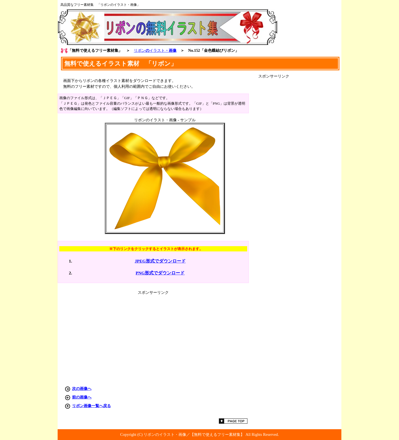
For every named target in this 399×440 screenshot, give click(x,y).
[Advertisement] (299, 162)
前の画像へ (81, 397)
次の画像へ (81, 388)
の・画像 (155, 50)
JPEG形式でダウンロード (160, 261)
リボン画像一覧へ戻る (91, 405)
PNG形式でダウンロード (160, 273)
